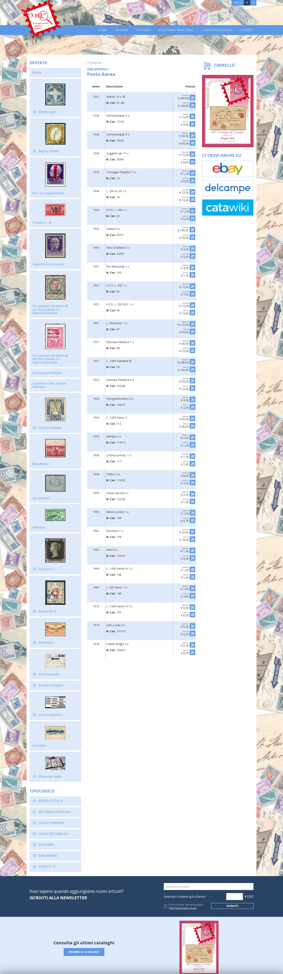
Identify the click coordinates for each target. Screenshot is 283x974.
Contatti (246, 30)
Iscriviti (233, 886)
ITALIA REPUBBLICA (53, 814)
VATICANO (46, 825)
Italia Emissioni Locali (48, 244)
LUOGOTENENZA (51, 803)
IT (247, 3)
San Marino (41, 478)
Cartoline (39, 726)
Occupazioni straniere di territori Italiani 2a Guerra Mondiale (50, 339)
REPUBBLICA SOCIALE (54, 792)
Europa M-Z (47, 591)
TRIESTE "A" (47, 847)
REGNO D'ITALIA (50, 781)
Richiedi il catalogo (84, 932)
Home (103, 30)
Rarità (36, 53)
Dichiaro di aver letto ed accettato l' (185, 886)
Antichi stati (47, 92)
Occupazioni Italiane (47, 353)
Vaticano (38, 507)
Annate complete (50, 665)
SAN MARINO (48, 836)
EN (253, 3)
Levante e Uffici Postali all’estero (49, 365)
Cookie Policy (102, 966)
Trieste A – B (41, 203)
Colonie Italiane (49, 408)
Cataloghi (143, 30)
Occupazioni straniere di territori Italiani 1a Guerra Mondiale (50, 289)
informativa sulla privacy (183, 888)
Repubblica (40, 444)
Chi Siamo (121, 30)
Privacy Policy (84, 966)
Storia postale (48, 654)
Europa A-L (46, 549)
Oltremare (45, 623)
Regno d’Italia (48, 131)
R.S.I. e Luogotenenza (48, 173)
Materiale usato (50, 757)
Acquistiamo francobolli (176, 30)
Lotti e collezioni (50, 695)
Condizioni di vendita (217, 30)
